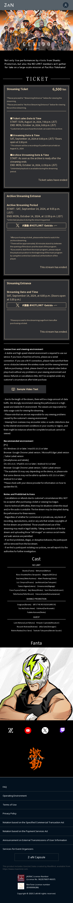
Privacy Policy (9, 813)
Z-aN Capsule (36, 857)
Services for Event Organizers (18, 848)
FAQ (5, 786)
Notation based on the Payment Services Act (25, 831)
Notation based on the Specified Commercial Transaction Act (33, 822)
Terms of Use (10, 804)
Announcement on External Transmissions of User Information (35, 840)
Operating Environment (15, 795)
